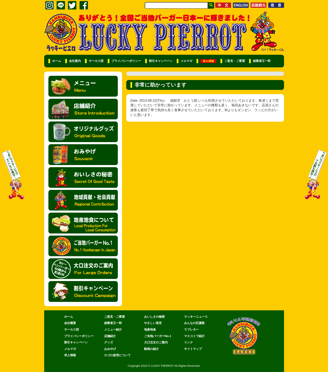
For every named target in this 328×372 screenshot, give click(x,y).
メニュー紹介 (113, 329)
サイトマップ (193, 349)
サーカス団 (96, 61)
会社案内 (75, 61)
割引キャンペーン (161, 61)
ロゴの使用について (117, 355)
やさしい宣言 (153, 323)
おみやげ (110, 349)
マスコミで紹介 (194, 336)
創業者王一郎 (262, 61)
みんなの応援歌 (194, 323)
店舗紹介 (110, 336)
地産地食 (150, 329)
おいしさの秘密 (154, 316)
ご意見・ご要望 (234, 61)
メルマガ (186, 61)
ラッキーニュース (196, 316)
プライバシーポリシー (126, 61)
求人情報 (70, 355)
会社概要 (70, 323)
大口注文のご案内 (156, 342)
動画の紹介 (151, 349)
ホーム (56, 61)
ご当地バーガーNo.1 (157, 336)
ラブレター (191, 329)
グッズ (108, 342)
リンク (188, 342)
